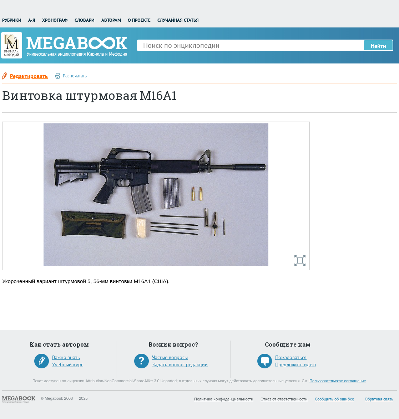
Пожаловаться (291, 357)
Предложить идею (295, 364)
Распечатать (75, 76)
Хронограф (54, 20)
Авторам (111, 20)
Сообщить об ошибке (334, 399)
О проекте (139, 20)
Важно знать (66, 357)
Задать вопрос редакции (180, 364)
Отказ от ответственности (284, 399)
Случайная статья (178, 20)
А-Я (31, 20)
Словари (85, 20)
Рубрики (11, 20)
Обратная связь (379, 399)
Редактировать (29, 76)
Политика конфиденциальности (223, 399)
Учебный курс (67, 364)
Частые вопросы (170, 357)
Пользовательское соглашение (337, 381)
